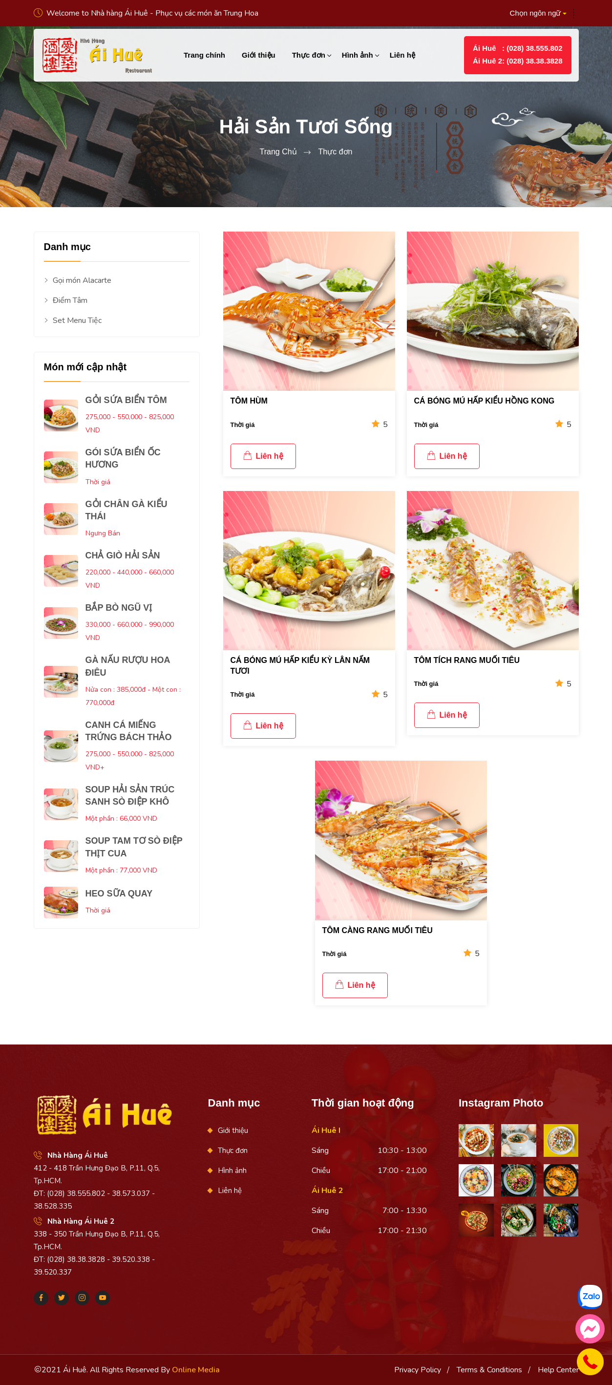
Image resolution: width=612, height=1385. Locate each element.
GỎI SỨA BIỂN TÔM (126, 400)
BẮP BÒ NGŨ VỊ (118, 608)
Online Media (196, 1369)
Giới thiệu (258, 55)
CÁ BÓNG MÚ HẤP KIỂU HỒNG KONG (484, 401)
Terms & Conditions (489, 1369)
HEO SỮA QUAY (119, 893)
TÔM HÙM (249, 401)
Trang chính (204, 55)
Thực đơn (308, 55)
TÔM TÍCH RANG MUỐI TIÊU (467, 660)
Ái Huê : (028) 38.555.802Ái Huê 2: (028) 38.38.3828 (517, 54)
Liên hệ (402, 55)
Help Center (558, 1369)
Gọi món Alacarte (77, 281)
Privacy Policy (417, 1369)
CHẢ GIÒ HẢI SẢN (122, 555)
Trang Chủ (277, 152)
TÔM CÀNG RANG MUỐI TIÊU (377, 930)
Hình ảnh (357, 55)
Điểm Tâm (65, 301)
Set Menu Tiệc (73, 321)
